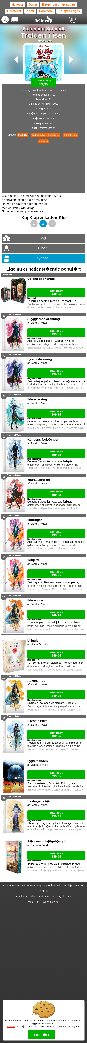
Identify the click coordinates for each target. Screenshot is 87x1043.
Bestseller (14, 11)
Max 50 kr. (34, 902)
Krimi (30, 11)
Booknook (46, 11)
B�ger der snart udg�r (58, 4)
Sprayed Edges (69, 11)
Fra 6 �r (22, 135)
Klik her (11, 1026)
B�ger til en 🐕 (50, 902)
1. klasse (43, 141)
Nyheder (17, 4)
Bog (42, 238)
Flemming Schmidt (44, 28)
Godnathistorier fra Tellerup (45, 135)
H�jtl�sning (70, 135)
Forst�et (41, 1035)
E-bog (42, 248)
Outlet (33, 4)
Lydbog (42, 258)
